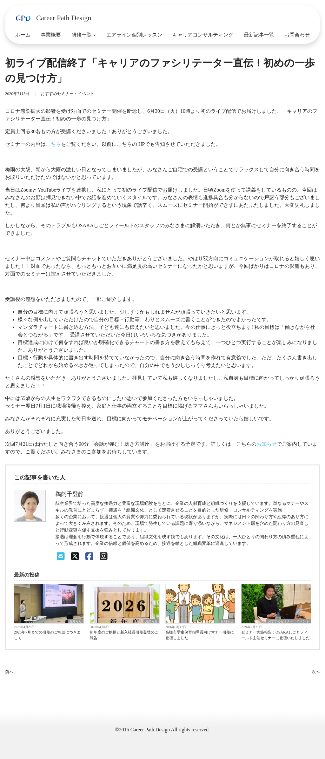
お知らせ (266, 444)
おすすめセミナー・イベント (67, 93)
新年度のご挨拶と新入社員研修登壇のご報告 (124, 635)
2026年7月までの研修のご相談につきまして (47, 635)
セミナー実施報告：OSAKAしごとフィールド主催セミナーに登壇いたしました (275, 635)
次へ (316, 672)
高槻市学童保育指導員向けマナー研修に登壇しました (199, 635)
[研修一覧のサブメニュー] (94, 35)
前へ (9, 672)
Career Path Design (63, 18)
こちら (53, 144)
